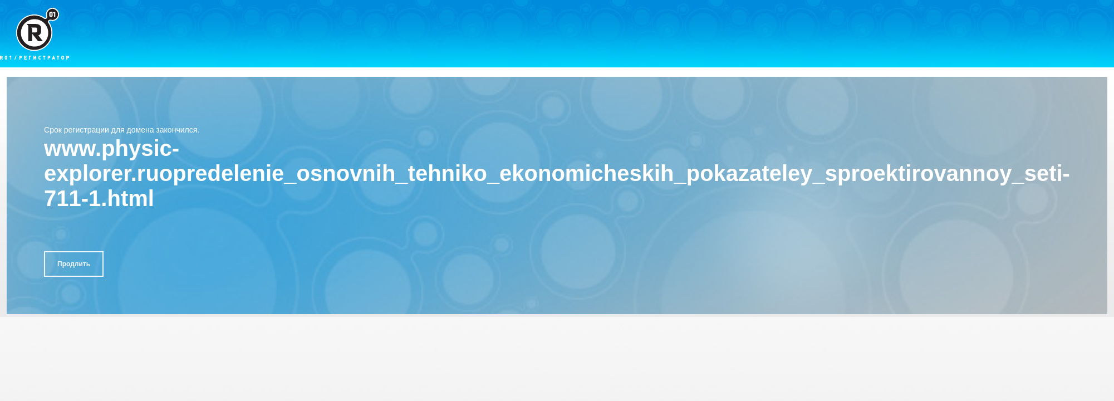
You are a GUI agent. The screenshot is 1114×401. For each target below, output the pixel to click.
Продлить (73, 264)
